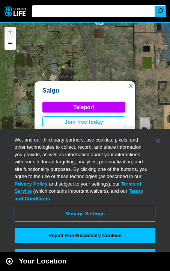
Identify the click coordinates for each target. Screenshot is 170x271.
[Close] (158, 140)
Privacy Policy (31, 184)
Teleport (84, 107)
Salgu (50, 90)
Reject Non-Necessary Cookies (85, 235)
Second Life (16, 11)
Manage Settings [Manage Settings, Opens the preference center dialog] (85, 213)
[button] (130, 85)
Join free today (84, 122)
